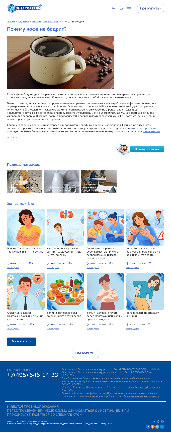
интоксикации (151, 131)
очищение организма (143, 128)
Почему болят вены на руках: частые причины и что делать (25, 250)
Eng (114, 8)
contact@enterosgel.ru (138, 387)
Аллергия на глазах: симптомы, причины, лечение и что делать (25, 316)
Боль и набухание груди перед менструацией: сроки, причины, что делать (104, 316)
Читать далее (13, 268)
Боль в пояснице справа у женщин (142, 314)
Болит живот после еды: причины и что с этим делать (64, 314)
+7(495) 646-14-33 (32, 375)
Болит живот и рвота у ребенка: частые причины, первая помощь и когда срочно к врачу (103, 253)
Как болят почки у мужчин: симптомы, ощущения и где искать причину (64, 251)
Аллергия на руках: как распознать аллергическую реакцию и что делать (143, 251)
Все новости (21, 341)
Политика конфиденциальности (141, 396)
